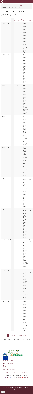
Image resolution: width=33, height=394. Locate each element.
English (7, 377)
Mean (9, 21)
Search (25, 372)
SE (14, 21)
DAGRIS (6, 1)
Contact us (7, 372)
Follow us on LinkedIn (8, 371)
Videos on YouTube (8, 366)
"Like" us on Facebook (8, 363)
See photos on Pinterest (9, 369)
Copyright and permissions (17, 372)
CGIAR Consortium (18, 348)
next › (20, 335)
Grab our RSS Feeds (8, 360)
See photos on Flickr (8, 368)
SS (18, 21)
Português (25, 377)
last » (24, 335)
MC (30, 21)
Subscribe (16, 374)
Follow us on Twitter (8, 362)
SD (12, 20)
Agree (2, 392)
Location (25, 21)
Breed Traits (5, 5)
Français (12, 377)
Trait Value (21, 20)
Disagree (14, 389)
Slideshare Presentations (9, 365)
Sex (2, 21)
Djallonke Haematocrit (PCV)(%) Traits (17, 5)
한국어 (18, 377)
